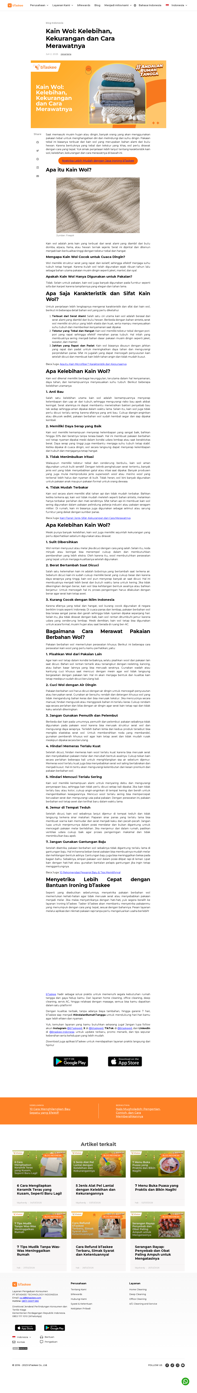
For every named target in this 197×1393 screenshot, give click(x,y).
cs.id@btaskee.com (30, 1297)
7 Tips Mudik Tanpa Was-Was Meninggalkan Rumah (38, 1250)
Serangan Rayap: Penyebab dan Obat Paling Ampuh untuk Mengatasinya (153, 1252)
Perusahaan (39, 5)
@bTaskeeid (74, 1028)
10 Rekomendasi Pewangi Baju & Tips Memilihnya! (90, 872)
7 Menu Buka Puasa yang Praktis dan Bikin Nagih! (156, 1187)
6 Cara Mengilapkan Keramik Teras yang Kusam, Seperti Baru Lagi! (39, 1189)
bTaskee (51, 994)
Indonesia (179, 5)
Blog (97, 5)
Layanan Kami (62, 5)
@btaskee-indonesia (61, 1031)
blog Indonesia (54, 23)
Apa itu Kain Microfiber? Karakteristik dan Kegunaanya (93, 364)
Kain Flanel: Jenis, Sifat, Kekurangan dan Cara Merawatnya (95, 518)
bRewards (83, 5)
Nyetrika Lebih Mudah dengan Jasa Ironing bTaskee (98, 160)
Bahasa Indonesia (150, 5)
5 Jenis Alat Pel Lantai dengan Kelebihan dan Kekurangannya (95, 1189)
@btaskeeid (96, 1028)
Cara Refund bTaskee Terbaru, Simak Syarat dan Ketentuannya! (95, 1250)
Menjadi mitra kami (118, 5)
